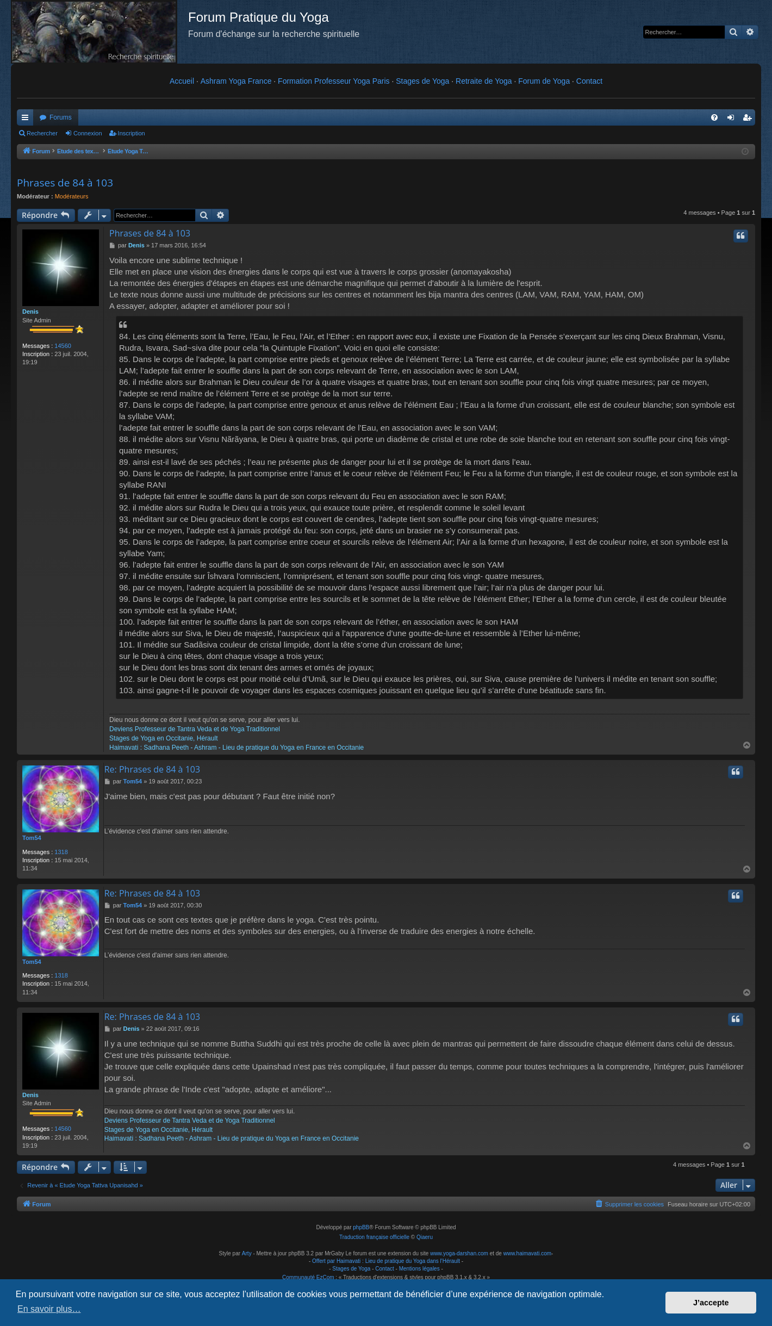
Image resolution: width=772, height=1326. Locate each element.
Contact (589, 81)
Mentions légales (419, 1269)
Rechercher (42, 133)
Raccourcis (27, 120)
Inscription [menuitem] (749, 120)
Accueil (182, 81)
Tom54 (31, 838)
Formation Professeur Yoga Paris (333, 81)
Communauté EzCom (308, 1277)
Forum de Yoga (544, 81)
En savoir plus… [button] (49, 1308)
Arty (247, 1253)
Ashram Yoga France (236, 81)
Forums (60, 117)
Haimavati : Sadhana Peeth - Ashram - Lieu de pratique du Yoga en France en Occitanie (236, 747)
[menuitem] (714, 117)
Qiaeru (424, 1237)
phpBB (361, 1227)
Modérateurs (72, 196)
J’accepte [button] (711, 1302)
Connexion (87, 133)
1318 (60, 852)
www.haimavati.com (527, 1253)
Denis (30, 311)
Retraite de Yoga (484, 81)
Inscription (131, 133)
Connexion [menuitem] (733, 120)
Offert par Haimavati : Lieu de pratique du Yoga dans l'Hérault (386, 1261)
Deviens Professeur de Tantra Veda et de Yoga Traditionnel (194, 729)
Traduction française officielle (374, 1237)
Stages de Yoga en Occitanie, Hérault (163, 738)
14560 (62, 346)
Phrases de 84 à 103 (65, 183)
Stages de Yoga (422, 81)
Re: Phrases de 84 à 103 (152, 769)
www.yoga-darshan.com (459, 1253)
